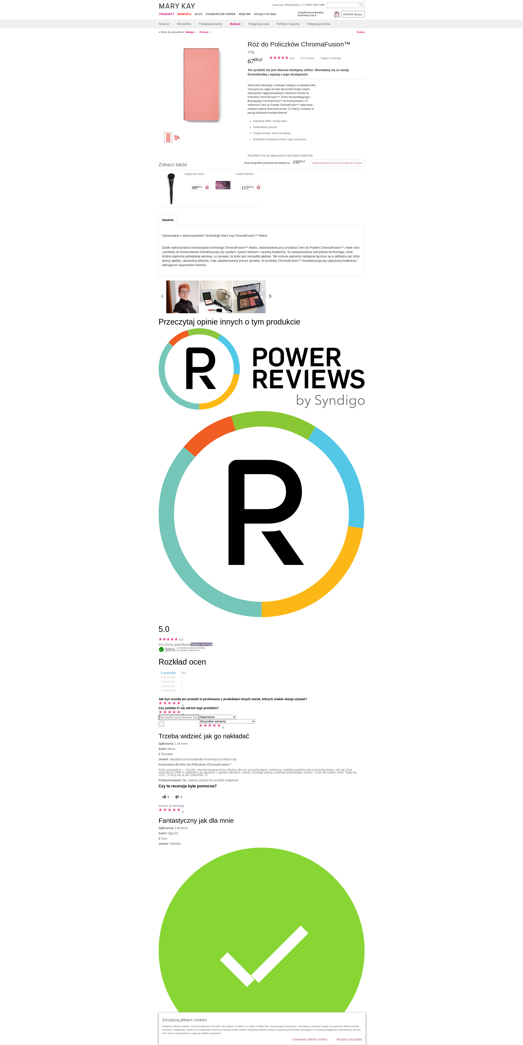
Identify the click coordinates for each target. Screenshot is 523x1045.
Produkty (166, 14)
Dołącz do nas (265, 14)
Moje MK (245, 14)
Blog (198, 14)
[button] (176, 673)
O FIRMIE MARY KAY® (313, 4)
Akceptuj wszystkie (349, 1039)
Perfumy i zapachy (288, 24)
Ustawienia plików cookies (309, 1039)
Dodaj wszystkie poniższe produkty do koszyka (337, 163)
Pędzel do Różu (194, 174)
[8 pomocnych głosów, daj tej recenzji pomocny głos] (165, 797)
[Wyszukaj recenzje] (161, 724)
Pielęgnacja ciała (258, 24)
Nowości (184, 14)
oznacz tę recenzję (171, 805)
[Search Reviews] (179, 717)
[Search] (346, 5)
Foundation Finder (220, 14)
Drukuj (361, 32)
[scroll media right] (270, 296)
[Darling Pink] (201, 84)
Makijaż (235, 24)
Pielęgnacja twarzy (210, 24)
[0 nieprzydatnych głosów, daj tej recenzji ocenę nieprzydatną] (178, 797)
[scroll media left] (162, 296)
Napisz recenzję (331, 58)
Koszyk (353, 14)
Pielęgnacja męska (318, 24)
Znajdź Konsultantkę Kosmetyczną (310, 14)
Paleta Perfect (245, 174)
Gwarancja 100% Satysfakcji (286, 4)
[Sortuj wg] (217, 717)
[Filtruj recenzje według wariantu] (227, 721)
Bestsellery (184, 24)
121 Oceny (307, 58)
